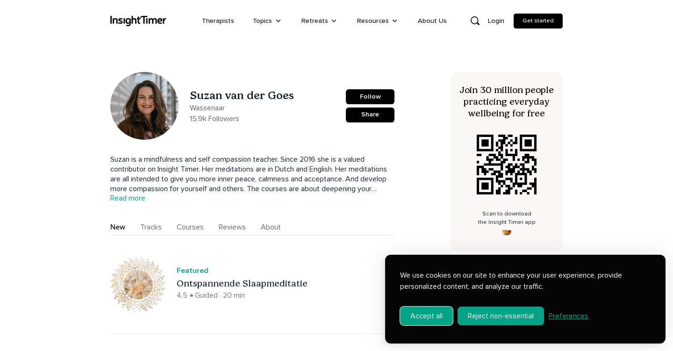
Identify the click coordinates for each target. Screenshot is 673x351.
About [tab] (271, 227)
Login (496, 21)
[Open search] (474, 21)
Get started (538, 20)
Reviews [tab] (232, 227)
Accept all (426, 309)
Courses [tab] (190, 227)
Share (370, 114)
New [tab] (117, 227)
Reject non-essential (501, 309)
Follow (370, 96)
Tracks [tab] (151, 227)
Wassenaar (207, 108)
